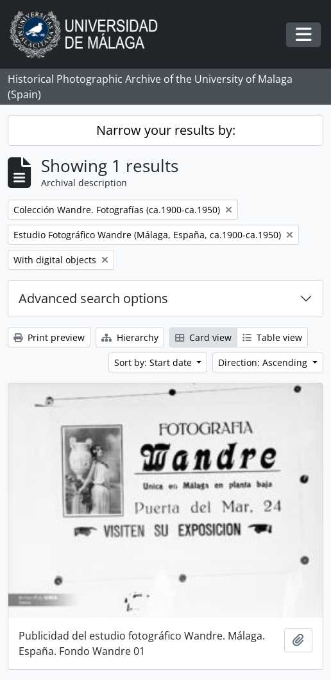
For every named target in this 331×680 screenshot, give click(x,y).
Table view (272, 337)
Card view (203, 337)
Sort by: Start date (154, 362)
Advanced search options (93, 298)
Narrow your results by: (165, 130)
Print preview (49, 337)
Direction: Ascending (264, 362)
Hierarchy (129, 337)
